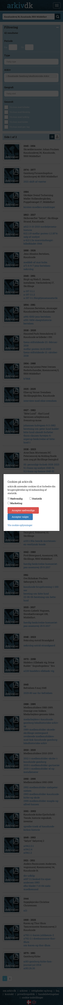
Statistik (37, 498)
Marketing (16, 503)
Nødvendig (16, 498)
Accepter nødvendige (23, 510)
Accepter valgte (20, 516)
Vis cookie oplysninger (20, 525)
